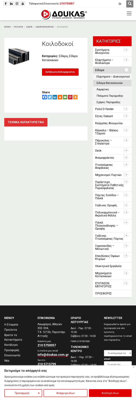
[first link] (129, 3)
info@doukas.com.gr (53, 354)
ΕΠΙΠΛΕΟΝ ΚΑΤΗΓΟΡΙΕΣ (103, 285)
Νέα (6, 360)
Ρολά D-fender (104, 109)
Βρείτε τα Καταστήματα (13, 337)
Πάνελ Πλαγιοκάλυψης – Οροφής (106, 225)
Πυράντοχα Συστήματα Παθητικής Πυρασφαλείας (109, 185)
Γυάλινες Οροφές (106, 205)
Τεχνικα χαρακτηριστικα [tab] (26, 122)
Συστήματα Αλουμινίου (102, 51)
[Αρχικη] (7, 27)
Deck (98, 150)
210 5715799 (47, 364)
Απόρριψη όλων (65, 393)
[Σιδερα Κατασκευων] (45, 27)
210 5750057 (47, 345)
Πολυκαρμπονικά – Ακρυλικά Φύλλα (107, 214)
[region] (68, 382)
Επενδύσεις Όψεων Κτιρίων (107, 257)
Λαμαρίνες (103, 89)
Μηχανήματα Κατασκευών (103, 275)
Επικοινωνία (12, 355)
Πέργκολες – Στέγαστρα (103, 142)
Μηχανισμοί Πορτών (108, 175)
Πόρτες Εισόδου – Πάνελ (107, 197)
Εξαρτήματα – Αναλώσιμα (104, 61)
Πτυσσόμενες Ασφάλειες (104, 166)
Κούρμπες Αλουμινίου (109, 123)
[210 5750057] (67, 3)
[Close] (133, 367)
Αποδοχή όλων (110, 393)
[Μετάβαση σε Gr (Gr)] (120, 3)
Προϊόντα (10, 329)
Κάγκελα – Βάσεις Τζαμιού (106, 132)
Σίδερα (63, 56)
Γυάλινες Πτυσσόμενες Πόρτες (109, 237)
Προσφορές (11, 350)
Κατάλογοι (11, 345)
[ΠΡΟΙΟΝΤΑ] (18, 27)
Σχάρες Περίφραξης (108, 102)
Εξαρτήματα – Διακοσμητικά (113, 76)
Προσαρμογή (22, 393)
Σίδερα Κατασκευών (110, 83)
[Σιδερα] (29, 27)
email (107, 359)
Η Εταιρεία (11, 324)
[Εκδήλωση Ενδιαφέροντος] (60, 72)
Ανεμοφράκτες (104, 157)
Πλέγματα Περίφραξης (110, 95)
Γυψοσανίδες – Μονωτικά (104, 247)
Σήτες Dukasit (104, 116)
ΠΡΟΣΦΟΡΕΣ (103, 293)
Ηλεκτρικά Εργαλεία (108, 266)
